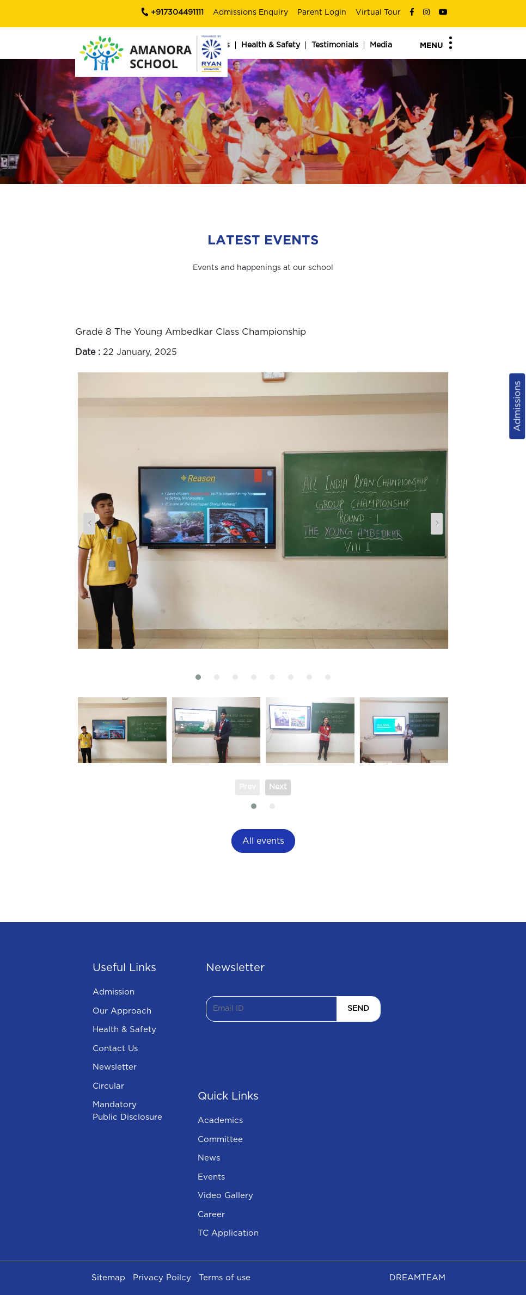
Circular (108, 1086)
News (209, 1158)
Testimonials (334, 45)
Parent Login (321, 12)
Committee (220, 1140)
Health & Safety (270, 45)
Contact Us (115, 1049)
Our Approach (122, 1011)
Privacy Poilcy (162, 1278)
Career (211, 1215)
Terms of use (224, 1278)
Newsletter (115, 1067)
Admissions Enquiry (250, 12)
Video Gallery (225, 1196)
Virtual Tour (378, 12)
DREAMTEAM (417, 1278)
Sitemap (108, 1278)
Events (211, 1177)
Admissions (517, 405)
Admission (113, 992)
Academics (220, 1120)
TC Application (228, 1233)
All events (263, 841)
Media (381, 45)
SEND (358, 1008)
